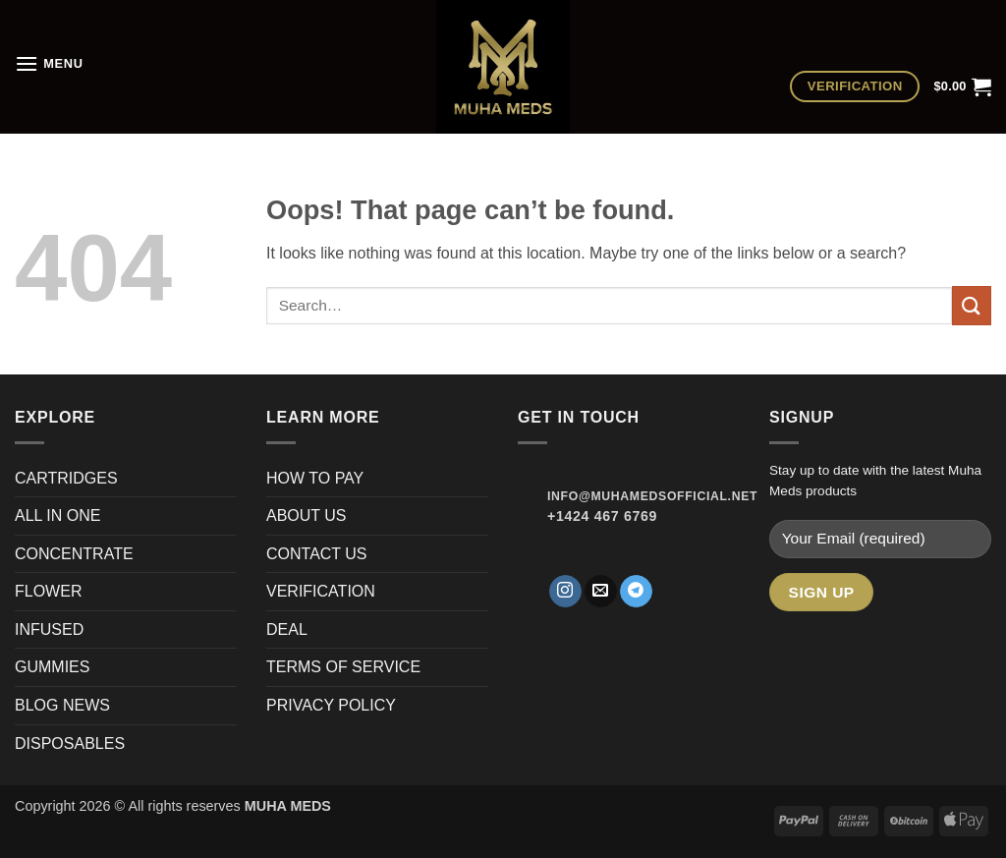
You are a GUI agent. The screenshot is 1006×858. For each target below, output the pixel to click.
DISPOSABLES (70, 743)
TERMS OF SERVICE (343, 666)
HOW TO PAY (314, 478)
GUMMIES (52, 666)
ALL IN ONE (57, 515)
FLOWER (48, 591)
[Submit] (971, 305)
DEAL (286, 629)
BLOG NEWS (62, 705)
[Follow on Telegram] (636, 591)
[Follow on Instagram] (565, 591)
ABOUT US (306, 515)
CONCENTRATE (76, 553)
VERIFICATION (320, 591)
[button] (49, 63)
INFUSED (49, 629)
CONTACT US (316, 553)
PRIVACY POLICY (331, 705)
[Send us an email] (601, 591)
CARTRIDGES (66, 478)
